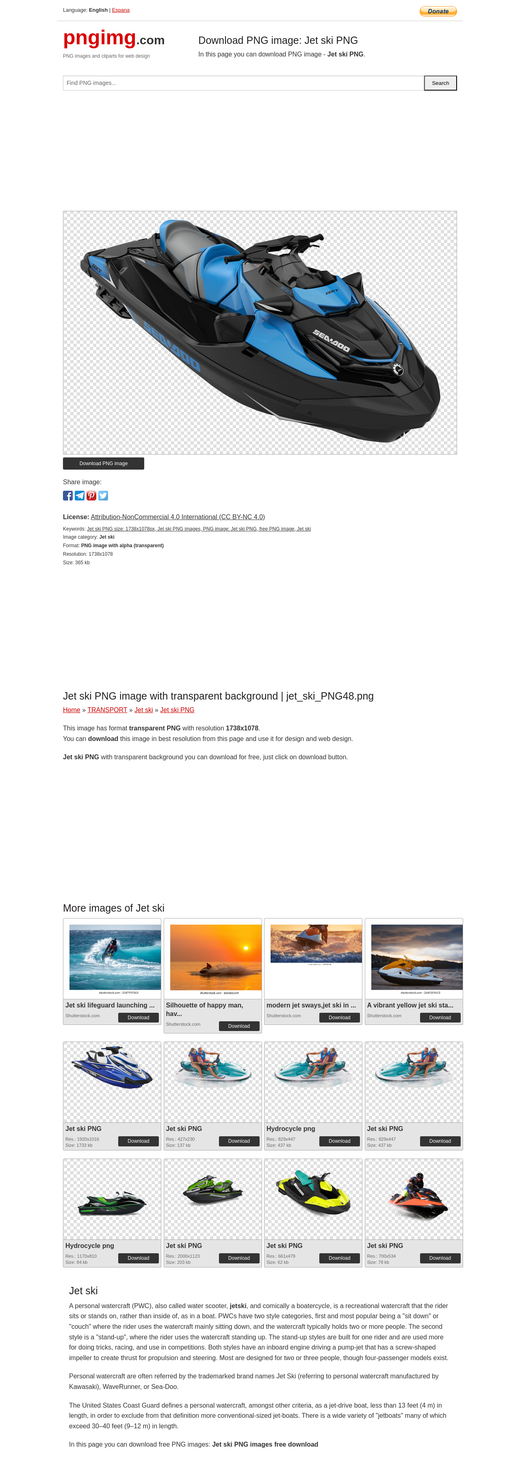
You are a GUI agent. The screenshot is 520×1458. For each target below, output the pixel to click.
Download (138, 1017)
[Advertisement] (260, 154)
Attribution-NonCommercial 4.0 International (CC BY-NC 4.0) (178, 516)
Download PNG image (104, 463)
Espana (121, 10)
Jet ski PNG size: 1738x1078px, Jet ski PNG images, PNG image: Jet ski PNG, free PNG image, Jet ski (199, 529)
